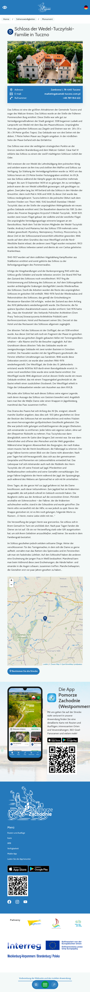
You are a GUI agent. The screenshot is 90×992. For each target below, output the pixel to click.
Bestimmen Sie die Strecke (23, 671)
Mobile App (12, 854)
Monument (47, 19)
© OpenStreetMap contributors (71, 664)
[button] (13, 62)
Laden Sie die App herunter (19, 859)
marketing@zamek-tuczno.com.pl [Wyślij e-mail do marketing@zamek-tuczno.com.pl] (62, 93)
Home (6, 19)
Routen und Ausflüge (16, 833)
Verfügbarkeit (13, 848)
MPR (9, 843)
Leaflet (45, 664)
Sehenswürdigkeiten (25, 19)
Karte (9, 838)
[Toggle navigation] (45, 984)
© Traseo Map (54, 664)
